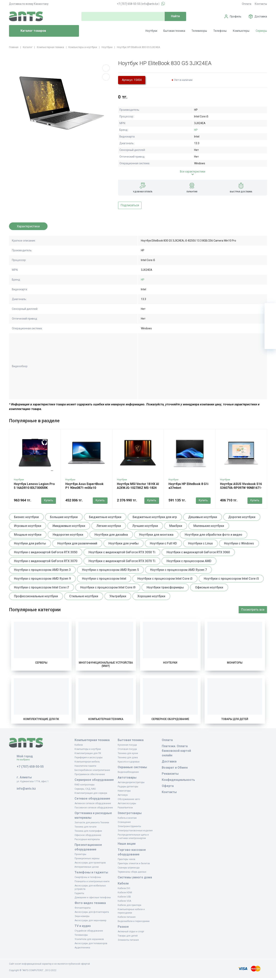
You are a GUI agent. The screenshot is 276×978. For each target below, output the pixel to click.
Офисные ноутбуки (209, 587)
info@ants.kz (150, 3)
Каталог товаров (29, 31)
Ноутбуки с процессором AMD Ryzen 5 (110, 570)
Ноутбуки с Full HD (163, 543)
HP (196, 129)
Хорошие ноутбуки (151, 596)
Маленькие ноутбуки (208, 526)
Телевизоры (199, 30)
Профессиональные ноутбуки (36, 596)
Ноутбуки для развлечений (77, 543)
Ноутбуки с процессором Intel (104, 578)
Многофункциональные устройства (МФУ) (106, 664)
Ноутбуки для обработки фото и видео (213, 534)
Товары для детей (234, 719)
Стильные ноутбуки (83, 596)
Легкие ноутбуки (108, 526)
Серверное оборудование (170, 719)
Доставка (261, 16)
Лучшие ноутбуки (145, 526)
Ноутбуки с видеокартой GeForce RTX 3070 (45, 561)
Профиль (235, 16)
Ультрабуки (117, 596)
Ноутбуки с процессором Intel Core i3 (164, 578)
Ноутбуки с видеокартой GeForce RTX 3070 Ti (122, 561)
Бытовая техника (174, 30)
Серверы (261, 30)
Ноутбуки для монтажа (156, 534)
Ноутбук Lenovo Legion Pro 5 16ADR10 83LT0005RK (34, 486)
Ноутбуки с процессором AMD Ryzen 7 (178, 570)
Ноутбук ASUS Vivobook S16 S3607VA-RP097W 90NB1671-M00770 (241, 487)
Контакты (261, 3)
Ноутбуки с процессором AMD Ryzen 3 (42, 570)
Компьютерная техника (105, 719)
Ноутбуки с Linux (200, 543)
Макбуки (175, 526)
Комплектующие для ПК (41, 719)
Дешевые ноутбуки (202, 517)
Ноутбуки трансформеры (165, 587)
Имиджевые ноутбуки (69, 526)
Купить (48, 500)
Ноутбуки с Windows (239, 543)
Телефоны (220, 30)
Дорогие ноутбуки (241, 517)
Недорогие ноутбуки (68, 534)
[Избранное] (270, 320)
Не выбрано (25, 759)
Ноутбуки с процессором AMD (189, 561)
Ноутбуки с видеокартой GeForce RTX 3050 (45, 552)
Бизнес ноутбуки (26, 517)
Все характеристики (192, 171)
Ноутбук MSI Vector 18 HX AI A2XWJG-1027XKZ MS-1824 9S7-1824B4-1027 (138, 487)
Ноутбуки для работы (30, 543)
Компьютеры (241, 30)
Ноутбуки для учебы (123, 543)
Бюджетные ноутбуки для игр (155, 517)
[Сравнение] (270, 332)
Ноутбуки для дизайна (111, 534)
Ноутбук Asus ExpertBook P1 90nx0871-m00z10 (84, 486)
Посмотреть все (252, 609)
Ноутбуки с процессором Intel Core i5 (231, 578)
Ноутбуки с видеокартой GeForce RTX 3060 (198, 552)
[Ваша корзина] (270, 309)
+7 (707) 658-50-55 (128, 3)
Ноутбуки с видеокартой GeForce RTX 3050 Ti (122, 552)
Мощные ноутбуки (27, 534)
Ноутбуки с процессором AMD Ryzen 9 (42, 578)
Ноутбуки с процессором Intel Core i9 (107, 587)
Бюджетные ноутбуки (105, 517)
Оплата (246, 3)
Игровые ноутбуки (27, 526)
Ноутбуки (151, 30)
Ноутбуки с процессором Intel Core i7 (41, 587)
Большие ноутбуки (64, 517)
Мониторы (234, 662)
